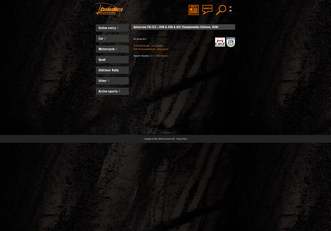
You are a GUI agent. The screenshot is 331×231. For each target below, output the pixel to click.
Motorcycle (108, 49)
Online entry (108, 28)
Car (102, 38)
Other (104, 81)
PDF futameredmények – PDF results (151, 49)
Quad (102, 59)
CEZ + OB (154, 55)
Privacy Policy (182, 139)
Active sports (109, 91)
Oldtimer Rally (109, 70)
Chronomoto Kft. (168, 139)
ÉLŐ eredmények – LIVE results (148, 45)
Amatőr (164, 55)
